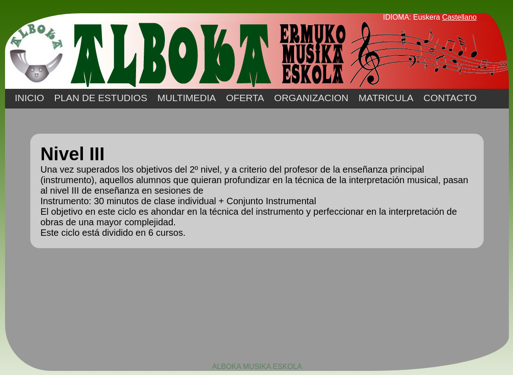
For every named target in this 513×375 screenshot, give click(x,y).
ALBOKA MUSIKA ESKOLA (257, 366)
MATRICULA (386, 97)
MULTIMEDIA (186, 97)
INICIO (29, 97)
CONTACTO (450, 97)
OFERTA (245, 97)
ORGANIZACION (311, 97)
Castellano (459, 17)
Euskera (426, 17)
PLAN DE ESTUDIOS (100, 97)
